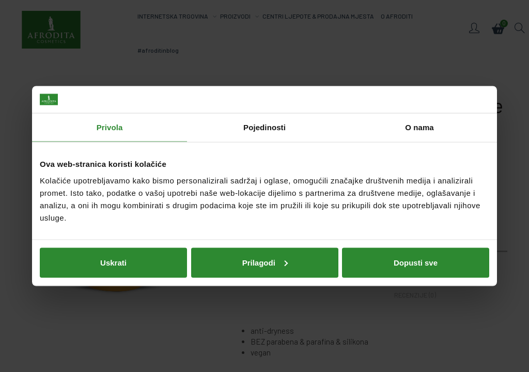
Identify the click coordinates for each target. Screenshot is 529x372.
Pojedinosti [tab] (264, 127)
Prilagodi (265, 262)
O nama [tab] (419, 127)
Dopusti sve (416, 262)
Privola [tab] (110, 127)
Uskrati (113, 262)
